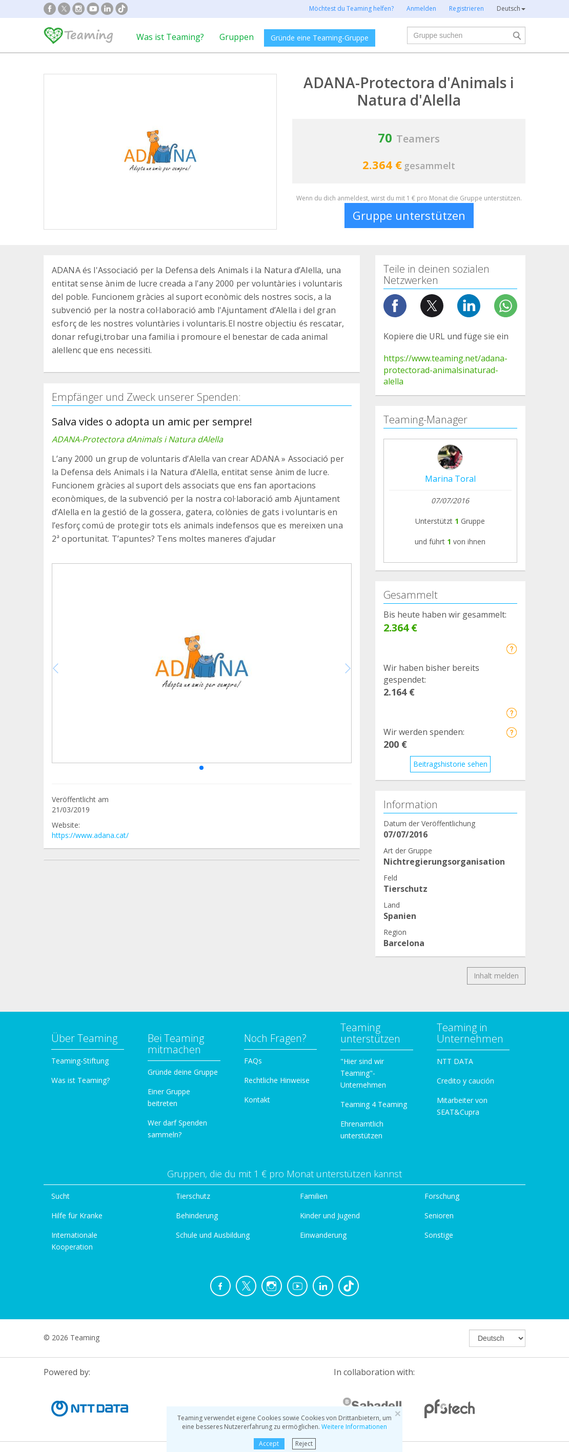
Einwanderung (323, 1235)
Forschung (441, 1196)
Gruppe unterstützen (409, 215)
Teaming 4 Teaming (373, 1104)
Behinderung (197, 1215)
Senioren (439, 1215)
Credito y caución (465, 1081)
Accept (269, 1443)
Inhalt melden (496, 975)
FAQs (253, 1061)
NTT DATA (455, 1061)
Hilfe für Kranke (77, 1215)
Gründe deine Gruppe (183, 1072)
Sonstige (438, 1235)
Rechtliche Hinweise (277, 1080)
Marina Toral (450, 478)
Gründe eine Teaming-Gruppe (320, 38)
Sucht (60, 1196)
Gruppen (236, 37)
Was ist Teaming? (170, 37)
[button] (201, 768)
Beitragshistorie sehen (450, 764)
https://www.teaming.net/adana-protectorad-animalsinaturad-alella (445, 370)
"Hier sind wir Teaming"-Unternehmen (363, 1073)
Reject (304, 1443)
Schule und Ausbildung (213, 1235)
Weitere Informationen (354, 1426)
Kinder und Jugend (330, 1215)
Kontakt (257, 1100)
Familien (314, 1196)
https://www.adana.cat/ (90, 835)
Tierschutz (193, 1196)
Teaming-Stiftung (80, 1061)
